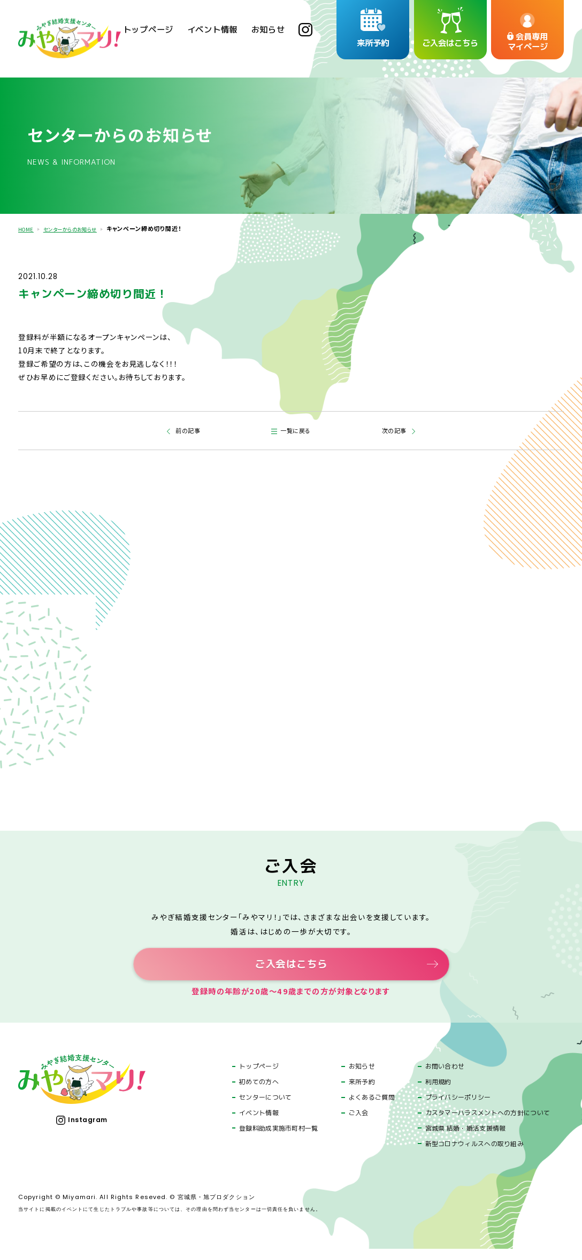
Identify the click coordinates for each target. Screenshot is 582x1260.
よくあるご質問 (372, 1109)
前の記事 (187, 429)
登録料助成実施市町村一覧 (278, 1139)
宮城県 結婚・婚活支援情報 (465, 1139)
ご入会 (359, 1123)
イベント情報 (259, 1123)
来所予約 (362, 1093)
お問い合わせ (445, 1078)
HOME (27, 228)
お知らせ (362, 1078)
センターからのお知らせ (80, 228)
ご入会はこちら (291, 968)
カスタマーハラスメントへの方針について (487, 1123)
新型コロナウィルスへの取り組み (474, 1154)
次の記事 (396, 429)
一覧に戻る (297, 429)
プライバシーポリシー (458, 1109)
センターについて (265, 1109)
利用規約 (438, 1093)
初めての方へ (259, 1093)
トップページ (259, 1078)
